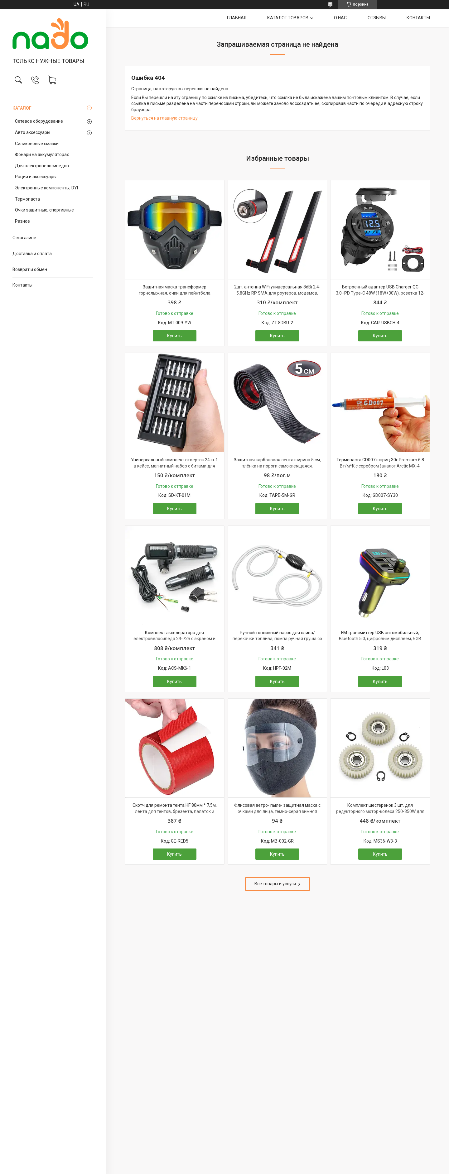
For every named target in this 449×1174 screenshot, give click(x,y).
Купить (174, 335)
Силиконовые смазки (37, 143)
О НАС (340, 17)
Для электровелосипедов (42, 165)
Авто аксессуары (32, 132)
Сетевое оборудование (39, 121)
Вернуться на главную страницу (164, 118)
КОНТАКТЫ (418, 17)
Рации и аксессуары (35, 176)
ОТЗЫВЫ (377, 17)
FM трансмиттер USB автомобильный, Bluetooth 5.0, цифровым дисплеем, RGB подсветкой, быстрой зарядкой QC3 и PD (380, 638)
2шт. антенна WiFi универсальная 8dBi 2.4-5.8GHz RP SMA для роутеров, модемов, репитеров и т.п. (277, 293)
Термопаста (27, 199)
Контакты (22, 285)
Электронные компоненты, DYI (46, 187)
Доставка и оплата (32, 253)
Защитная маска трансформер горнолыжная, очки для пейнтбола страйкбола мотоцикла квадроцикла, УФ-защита (174, 296)
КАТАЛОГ (21, 108)
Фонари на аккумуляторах (42, 154)
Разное (22, 221)
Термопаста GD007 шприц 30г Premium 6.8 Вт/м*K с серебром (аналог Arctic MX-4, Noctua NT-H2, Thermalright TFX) (380, 465)
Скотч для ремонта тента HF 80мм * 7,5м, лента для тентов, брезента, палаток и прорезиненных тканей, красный (175, 811)
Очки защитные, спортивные (44, 209)
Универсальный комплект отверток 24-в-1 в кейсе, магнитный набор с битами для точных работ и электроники (174, 465)
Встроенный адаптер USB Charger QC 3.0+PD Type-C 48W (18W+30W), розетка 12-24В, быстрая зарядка (380, 293)
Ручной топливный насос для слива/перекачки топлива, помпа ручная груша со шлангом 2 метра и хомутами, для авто (277, 638)
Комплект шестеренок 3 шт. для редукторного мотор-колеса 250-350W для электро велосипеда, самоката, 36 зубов (380, 811)
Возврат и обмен (29, 269)
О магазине (24, 237)
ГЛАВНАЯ (236, 17)
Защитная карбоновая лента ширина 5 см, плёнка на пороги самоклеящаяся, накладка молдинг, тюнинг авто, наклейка (277, 465)
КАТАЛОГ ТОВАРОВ (287, 17)
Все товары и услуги (275, 883)
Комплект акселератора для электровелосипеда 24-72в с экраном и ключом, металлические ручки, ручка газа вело (174, 642)
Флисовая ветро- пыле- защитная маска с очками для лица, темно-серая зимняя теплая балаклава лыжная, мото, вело (277, 811)
